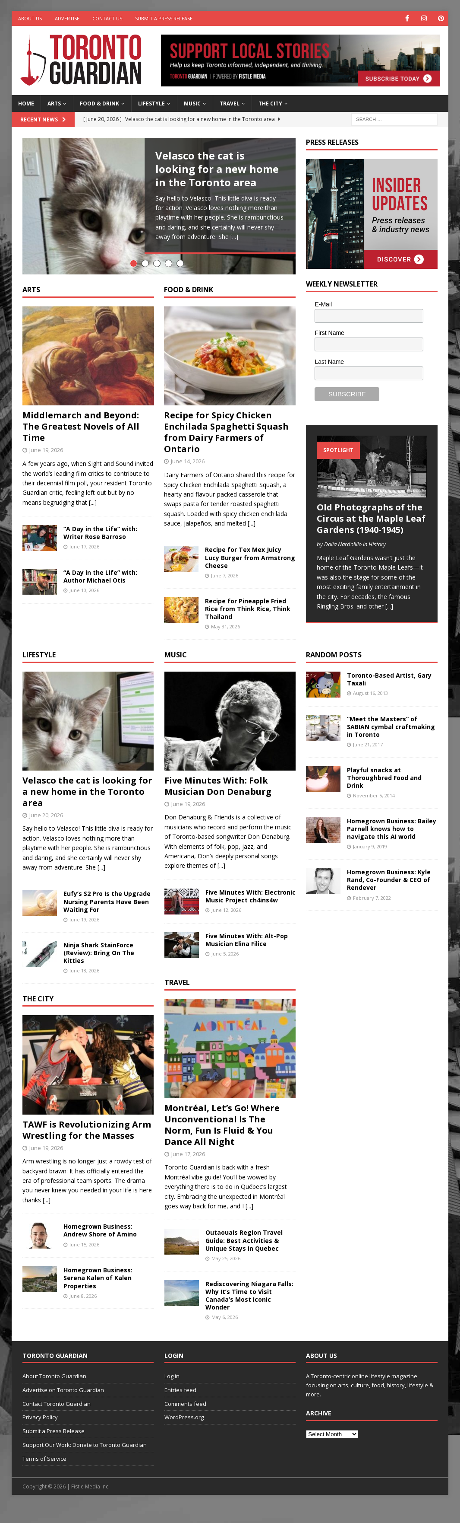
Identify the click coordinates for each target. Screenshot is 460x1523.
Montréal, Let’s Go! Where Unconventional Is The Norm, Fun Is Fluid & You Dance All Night (222, 1142)
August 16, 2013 (370, 710)
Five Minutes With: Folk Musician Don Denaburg (217, 803)
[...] (234, 237)
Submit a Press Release (163, 18)
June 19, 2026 (46, 468)
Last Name (329, 361)
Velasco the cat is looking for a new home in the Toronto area (217, 168)
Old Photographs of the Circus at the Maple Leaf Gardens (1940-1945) (371, 518)
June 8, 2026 (83, 1313)
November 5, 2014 (374, 813)
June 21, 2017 (368, 762)
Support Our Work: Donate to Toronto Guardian (84, 1462)
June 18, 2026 (84, 988)
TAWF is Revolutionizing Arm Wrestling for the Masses (86, 1147)
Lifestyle (151, 103)
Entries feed (180, 1407)
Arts (54, 103)
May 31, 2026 (225, 644)
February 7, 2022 (372, 915)
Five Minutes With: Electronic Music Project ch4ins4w (250, 913)
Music (192, 103)
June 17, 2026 (84, 564)
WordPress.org (184, 1435)
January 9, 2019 (370, 864)
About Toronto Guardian (54, 1393)
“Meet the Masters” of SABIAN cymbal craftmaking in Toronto (391, 744)
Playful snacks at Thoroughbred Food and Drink (384, 795)
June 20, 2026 (46, 832)
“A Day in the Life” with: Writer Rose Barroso (100, 550)
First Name (329, 332)
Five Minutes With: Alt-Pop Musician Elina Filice (246, 957)
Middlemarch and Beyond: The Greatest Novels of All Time (80, 444)
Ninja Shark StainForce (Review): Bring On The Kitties (98, 970)
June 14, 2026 (188, 479)
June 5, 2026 (225, 971)
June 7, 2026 (224, 592)
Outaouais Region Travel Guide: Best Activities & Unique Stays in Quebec (244, 1258)
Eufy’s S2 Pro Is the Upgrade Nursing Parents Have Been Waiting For (107, 919)
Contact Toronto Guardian (56, 1421)
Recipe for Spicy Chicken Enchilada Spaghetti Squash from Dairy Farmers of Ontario (226, 449)
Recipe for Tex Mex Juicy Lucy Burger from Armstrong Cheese (250, 575)
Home (26, 103)
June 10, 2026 (84, 608)
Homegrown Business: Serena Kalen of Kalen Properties (97, 1295)
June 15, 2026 (84, 1262)
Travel (229, 103)
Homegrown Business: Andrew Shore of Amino (100, 1248)
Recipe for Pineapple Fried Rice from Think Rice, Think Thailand (247, 626)
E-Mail (323, 304)
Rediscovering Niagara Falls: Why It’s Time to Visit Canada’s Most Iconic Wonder (249, 1313)
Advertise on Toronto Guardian (63, 1407)
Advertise (67, 18)
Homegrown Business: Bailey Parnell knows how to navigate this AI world (391, 846)
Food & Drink (99, 103)
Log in (172, 1393)
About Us (30, 18)
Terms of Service (44, 1476)
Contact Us (107, 18)
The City (270, 103)
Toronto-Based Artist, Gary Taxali (389, 696)
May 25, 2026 (225, 1275)
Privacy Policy (40, 1435)
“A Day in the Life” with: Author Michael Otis (100, 594)
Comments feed (185, 1421)
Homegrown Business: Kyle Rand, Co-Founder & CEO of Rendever (389, 897)
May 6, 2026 (224, 1335)
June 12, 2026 (226, 927)
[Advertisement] (370, 1068)
